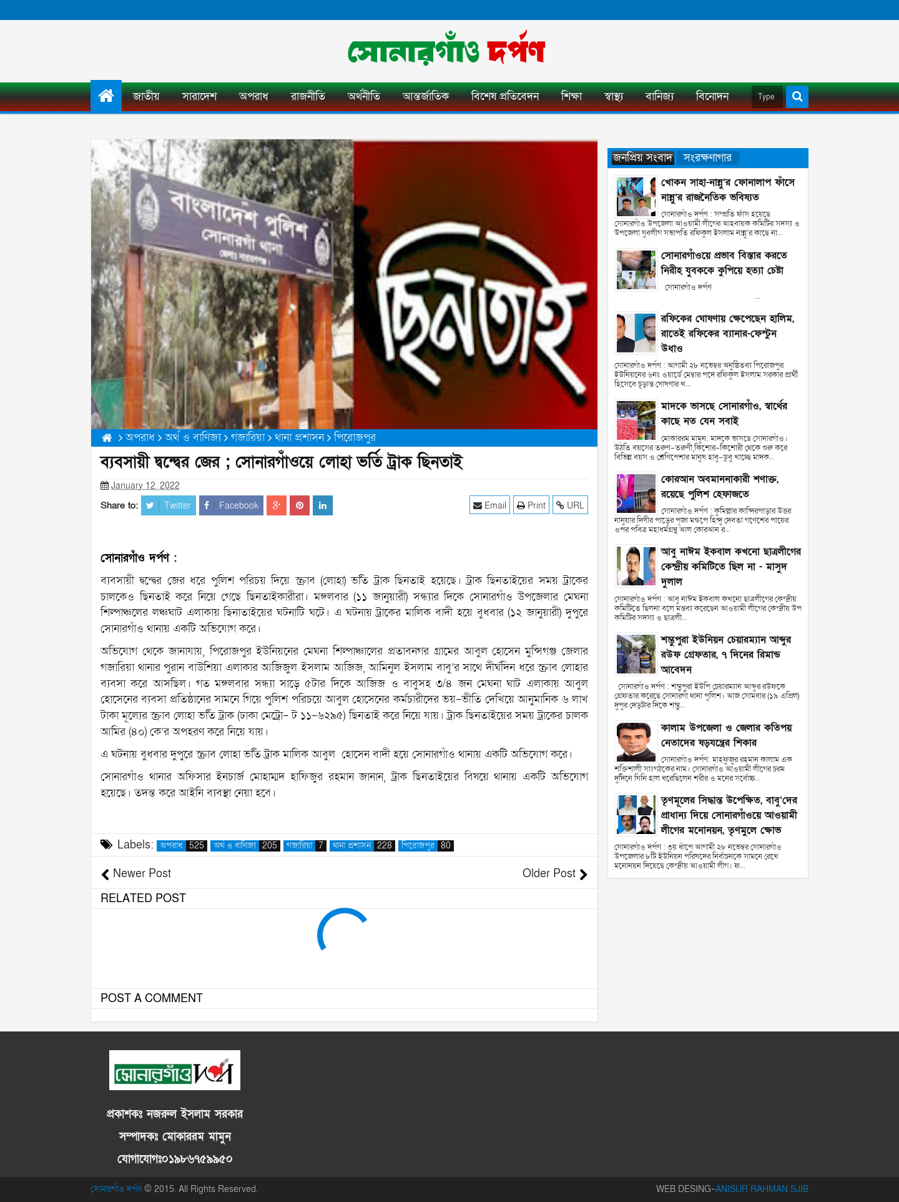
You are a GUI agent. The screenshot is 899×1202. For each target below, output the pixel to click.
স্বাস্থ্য (613, 96)
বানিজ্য (660, 96)
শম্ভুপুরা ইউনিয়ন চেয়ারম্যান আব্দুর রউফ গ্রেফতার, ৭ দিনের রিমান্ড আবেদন (726, 655)
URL (570, 505)
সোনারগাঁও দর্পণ (116, 1189)
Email (489, 505)
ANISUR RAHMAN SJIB (761, 1189)
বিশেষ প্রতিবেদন (505, 96)
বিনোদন (712, 96)
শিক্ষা (571, 96)
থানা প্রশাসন (364, 846)
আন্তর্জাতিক (426, 96)
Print (531, 505)
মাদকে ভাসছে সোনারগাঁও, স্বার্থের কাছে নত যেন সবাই (724, 413)
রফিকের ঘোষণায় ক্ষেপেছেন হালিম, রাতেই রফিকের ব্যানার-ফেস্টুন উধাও (727, 333)
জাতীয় (146, 96)
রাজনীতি (308, 96)
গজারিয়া (307, 846)
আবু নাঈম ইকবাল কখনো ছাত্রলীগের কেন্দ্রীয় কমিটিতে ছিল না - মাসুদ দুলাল (731, 567)
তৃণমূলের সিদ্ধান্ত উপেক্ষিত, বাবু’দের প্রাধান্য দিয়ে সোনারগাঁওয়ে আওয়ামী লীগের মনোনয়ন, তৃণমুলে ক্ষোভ (729, 815)
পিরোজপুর (427, 846)
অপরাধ (253, 96)
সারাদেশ (199, 96)
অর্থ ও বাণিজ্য (247, 846)
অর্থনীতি (364, 96)
